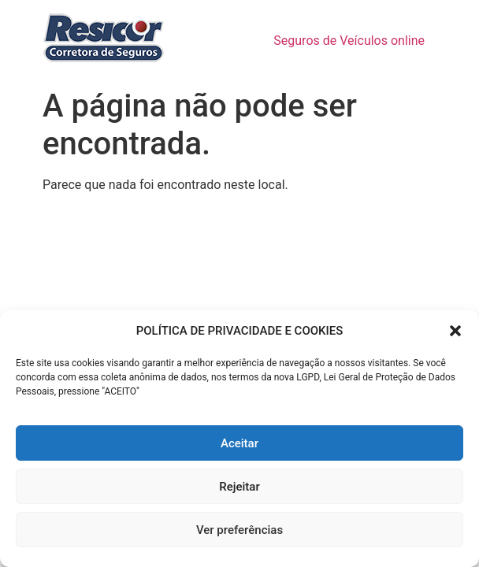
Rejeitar (239, 487)
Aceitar (239, 443)
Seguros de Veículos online (349, 40)
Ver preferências (239, 530)
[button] (455, 331)
